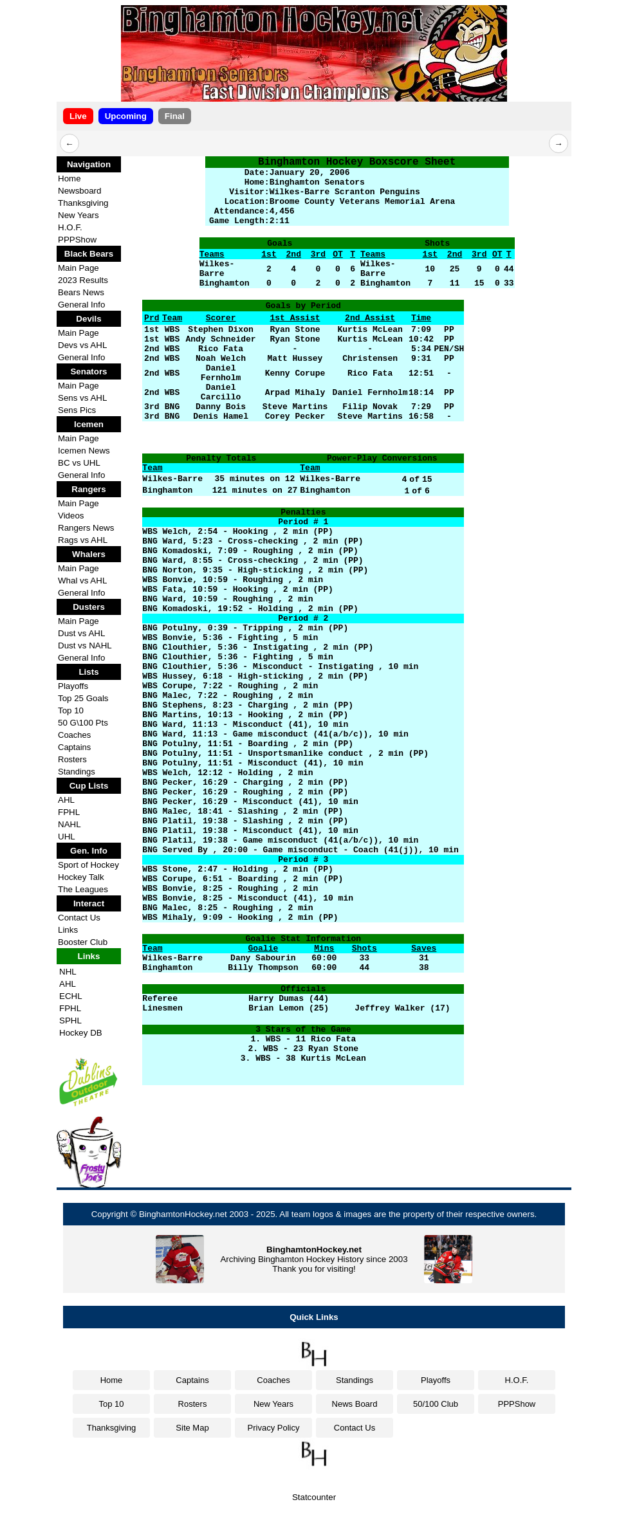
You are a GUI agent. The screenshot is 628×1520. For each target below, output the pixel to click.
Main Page (78, 268)
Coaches (74, 735)
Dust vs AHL (81, 633)
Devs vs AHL (82, 345)
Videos (71, 515)
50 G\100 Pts (83, 723)
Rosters (72, 759)
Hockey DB (80, 1033)
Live (78, 116)
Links (68, 930)
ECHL (70, 996)
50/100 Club (435, 1404)
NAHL (69, 824)
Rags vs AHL (82, 540)
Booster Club (82, 942)
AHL (66, 800)
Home (69, 178)
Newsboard (79, 191)
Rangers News (86, 528)
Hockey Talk (81, 877)
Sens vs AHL (82, 398)
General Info (81, 304)
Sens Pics (77, 410)
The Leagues (83, 889)
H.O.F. (70, 227)
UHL (66, 836)
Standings (76, 771)
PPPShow (77, 239)
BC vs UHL (79, 463)
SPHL (70, 1020)
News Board (355, 1404)
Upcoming (126, 116)
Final (175, 116)
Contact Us (79, 917)
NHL (68, 971)
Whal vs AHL (82, 580)
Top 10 (71, 710)
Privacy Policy (274, 1428)
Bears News (81, 292)
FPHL (69, 812)
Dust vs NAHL (85, 645)
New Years (78, 215)
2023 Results (83, 280)
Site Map (192, 1428)
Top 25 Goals (83, 698)
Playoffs (73, 686)
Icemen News (84, 450)
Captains (74, 747)
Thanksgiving (83, 203)
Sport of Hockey (88, 865)
